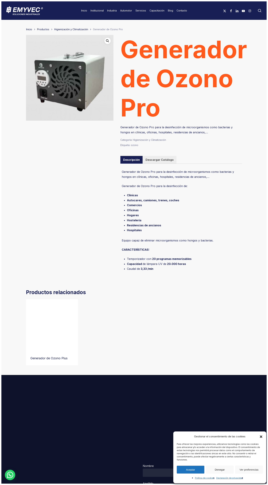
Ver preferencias (249, 469)
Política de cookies (205, 478)
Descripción (131, 159)
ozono (134, 145)
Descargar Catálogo (160, 159)
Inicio (29, 29)
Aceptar (190, 469)
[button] (261, 436)
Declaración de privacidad (229, 478)
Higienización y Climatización (71, 29)
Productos (43, 29)
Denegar (220, 469)
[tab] (131, 160)
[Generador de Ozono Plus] (52, 325)
